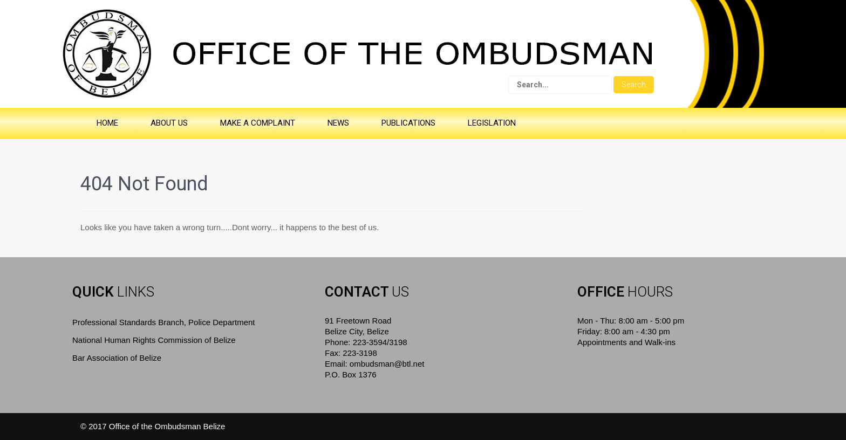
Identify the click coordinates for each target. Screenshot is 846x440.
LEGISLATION (492, 123)
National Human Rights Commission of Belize (154, 340)
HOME (107, 123)
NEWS (338, 123)
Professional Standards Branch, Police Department (163, 322)
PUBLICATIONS (408, 123)
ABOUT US (169, 123)
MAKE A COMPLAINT (257, 123)
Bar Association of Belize (116, 357)
